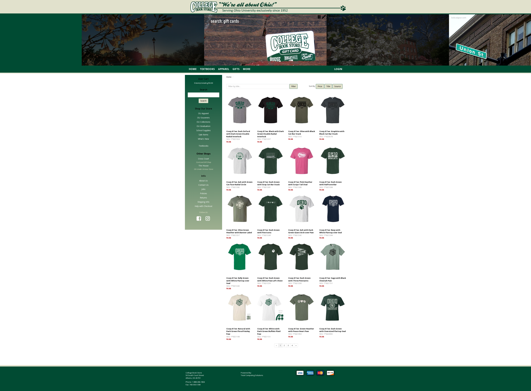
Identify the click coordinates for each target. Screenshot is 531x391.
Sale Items (203, 134)
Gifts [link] (236, 69)
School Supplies (203, 130)
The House (203, 165)
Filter (293, 86)
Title (328, 86)
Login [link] (338, 69)
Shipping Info (203, 202)
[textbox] (203, 94)
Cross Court (203, 158)
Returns (203, 197)
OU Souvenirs (203, 117)
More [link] (246, 69)
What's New (203, 139)
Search (203, 100)
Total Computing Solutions (252, 375)
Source (337, 86)
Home (228, 77)
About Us (203, 180)
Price (320, 86)
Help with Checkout (203, 206)
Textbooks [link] (207, 69)
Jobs (203, 189)
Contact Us (203, 185)
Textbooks (203, 145)
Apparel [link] (223, 69)
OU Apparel (203, 113)
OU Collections (203, 122)
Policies (203, 193)
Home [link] (193, 69)
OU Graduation (203, 126)
